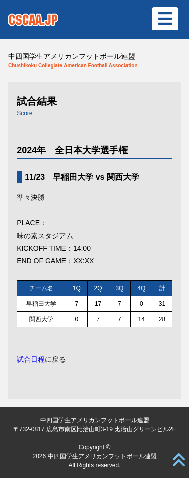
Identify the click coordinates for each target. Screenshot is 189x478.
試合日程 (31, 359)
